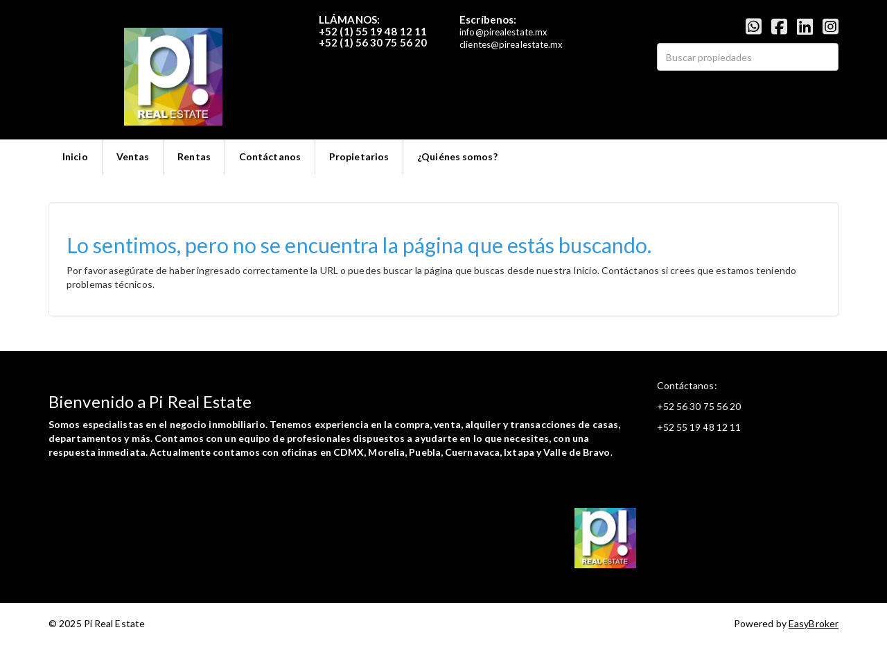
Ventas (133, 156)
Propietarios (359, 156)
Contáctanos (270, 156)
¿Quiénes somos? (457, 156)
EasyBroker (813, 623)
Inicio (75, 156)
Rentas (194, 156)
